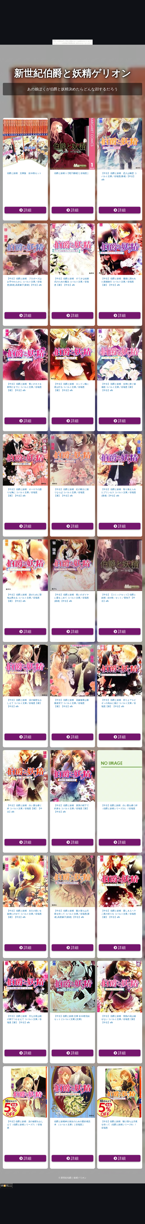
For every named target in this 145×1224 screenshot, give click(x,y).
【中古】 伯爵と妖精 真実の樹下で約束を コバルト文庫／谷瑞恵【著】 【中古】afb (71, 808)
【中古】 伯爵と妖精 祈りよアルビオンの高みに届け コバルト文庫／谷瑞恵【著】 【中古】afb (118, 703)
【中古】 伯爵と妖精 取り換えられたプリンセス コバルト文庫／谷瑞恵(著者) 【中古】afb (118, 492)
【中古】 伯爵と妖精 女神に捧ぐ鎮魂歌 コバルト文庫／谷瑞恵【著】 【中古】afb (118, 387)
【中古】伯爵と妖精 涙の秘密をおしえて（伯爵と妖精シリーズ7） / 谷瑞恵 (25, 1124)
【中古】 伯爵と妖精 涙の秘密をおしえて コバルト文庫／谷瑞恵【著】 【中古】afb (24, 703)
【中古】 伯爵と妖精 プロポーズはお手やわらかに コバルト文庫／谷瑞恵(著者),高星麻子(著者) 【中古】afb (24, 281)
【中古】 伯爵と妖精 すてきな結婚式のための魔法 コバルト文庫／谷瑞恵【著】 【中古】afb (71, 281)
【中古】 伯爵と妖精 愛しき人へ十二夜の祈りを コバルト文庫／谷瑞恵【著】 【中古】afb (118, 913)
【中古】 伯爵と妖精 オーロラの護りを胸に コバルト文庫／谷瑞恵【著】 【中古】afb (24, 492)
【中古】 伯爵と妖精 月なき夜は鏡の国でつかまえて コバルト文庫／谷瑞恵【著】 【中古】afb (24, 1019)
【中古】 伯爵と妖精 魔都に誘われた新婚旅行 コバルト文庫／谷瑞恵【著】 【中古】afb (118, 281)
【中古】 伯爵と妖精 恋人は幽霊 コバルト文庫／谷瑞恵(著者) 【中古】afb (119, 176)
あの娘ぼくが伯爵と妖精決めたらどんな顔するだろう (72, 89)
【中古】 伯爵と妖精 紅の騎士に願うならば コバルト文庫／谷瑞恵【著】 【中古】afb (71, 492)
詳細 (25, 210)
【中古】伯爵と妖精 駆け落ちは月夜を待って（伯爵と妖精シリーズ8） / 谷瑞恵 (119, 1124)
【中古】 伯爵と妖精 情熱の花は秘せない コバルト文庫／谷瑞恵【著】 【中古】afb (118, 1019)
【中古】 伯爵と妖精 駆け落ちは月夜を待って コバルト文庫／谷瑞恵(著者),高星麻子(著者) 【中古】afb (71, 913)
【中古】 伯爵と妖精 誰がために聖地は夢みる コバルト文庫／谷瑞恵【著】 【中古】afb (24, 597)
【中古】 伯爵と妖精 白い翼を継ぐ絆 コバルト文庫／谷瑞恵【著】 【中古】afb (24, 808)
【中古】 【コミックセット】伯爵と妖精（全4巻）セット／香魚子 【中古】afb (118, 597)
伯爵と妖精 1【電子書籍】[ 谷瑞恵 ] (71, 173)
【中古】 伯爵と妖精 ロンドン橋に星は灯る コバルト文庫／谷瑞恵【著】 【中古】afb (71, 387)
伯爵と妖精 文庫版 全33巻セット (24, 173)
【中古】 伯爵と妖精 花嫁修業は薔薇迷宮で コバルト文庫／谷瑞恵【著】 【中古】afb (71, 703)
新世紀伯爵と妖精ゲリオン (72, 73)
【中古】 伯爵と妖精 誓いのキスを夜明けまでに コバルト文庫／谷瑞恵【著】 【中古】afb (24, 387)
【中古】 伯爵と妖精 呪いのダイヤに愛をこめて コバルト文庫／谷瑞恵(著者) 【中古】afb (71, 597)
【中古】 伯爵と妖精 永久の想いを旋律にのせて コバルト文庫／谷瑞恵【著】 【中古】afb (24, 913)
